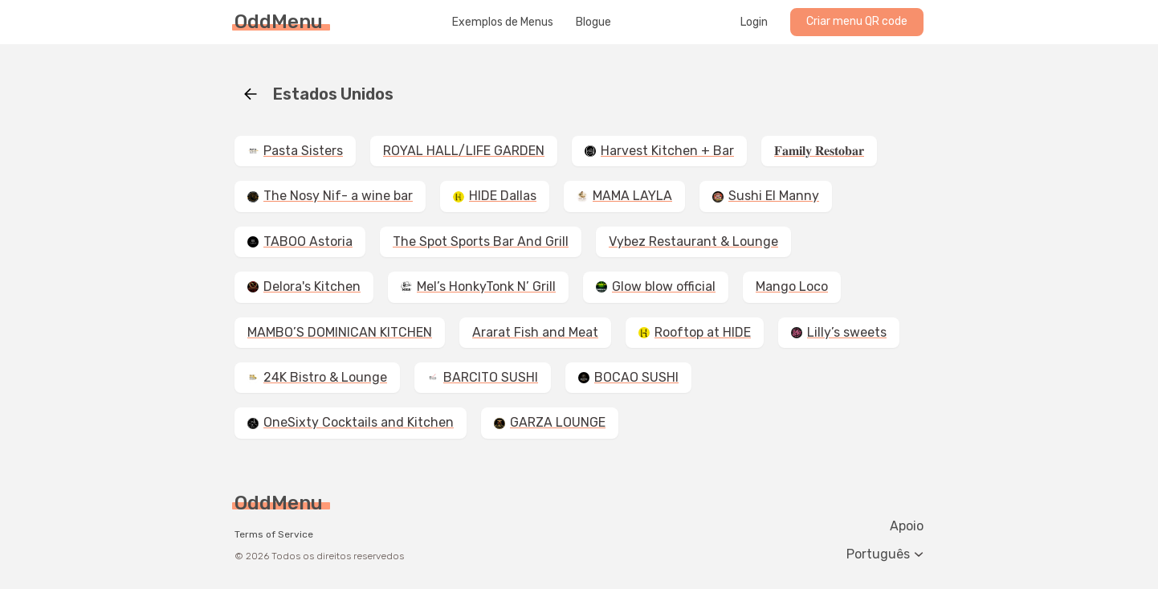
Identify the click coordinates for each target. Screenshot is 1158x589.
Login (754, 22)
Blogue (593, 22)
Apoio (907, 526)
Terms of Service (273, 534)
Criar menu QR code (856, 21)
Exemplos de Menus (502, 22)
